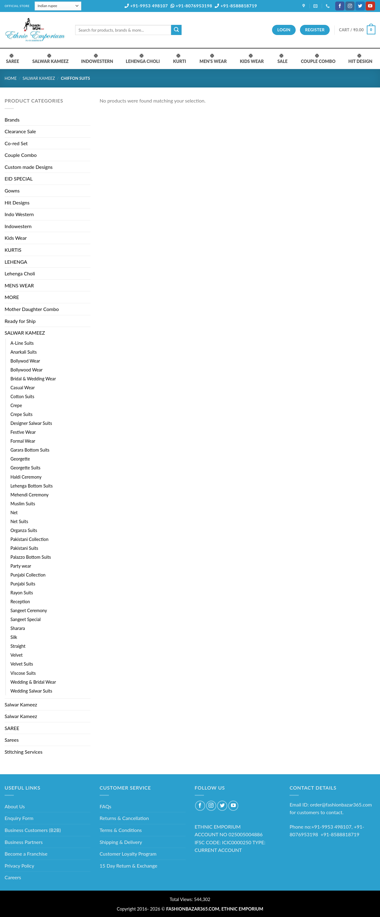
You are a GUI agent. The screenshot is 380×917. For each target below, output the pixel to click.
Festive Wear (23, 432)
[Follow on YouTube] (370, 6)
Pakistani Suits (24, 548)
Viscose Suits (23, 673)
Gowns (12, 190)
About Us (15, 806)
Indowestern (18, 226)
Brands (12, 119)
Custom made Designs (29, 167)
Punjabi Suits (22, 583)
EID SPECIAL (19, 178)
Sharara (17, 628)
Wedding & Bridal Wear (33, 682)
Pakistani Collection (29, 539)
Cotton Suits (22, 396)
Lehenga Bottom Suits (31, 485)
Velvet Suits (21, 663)
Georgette (20, 458)
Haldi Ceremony (25, 477)
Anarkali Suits (23, 352)
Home (11, 78)
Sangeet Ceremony (28, 610)
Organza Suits (23, 530)
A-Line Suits (22, 343)
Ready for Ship (20, 321)
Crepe (16, 405)
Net (13, 512)
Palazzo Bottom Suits (30, 557)
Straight (17, 646)
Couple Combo (21, 155)
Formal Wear (22, 441)
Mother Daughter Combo (32, 309)
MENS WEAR (19, 285)
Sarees (12, 740)
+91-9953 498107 (146, 5)
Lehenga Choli (20, 273)
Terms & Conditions (121, 830)
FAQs (105, 806)
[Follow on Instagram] (350, 6)
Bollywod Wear (25, 360)
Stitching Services (24, 752)
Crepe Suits (21, 414)
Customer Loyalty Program (128, 854)
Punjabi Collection (27, 574)
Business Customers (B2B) (33, 830)
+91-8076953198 (191, 5)
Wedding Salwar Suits (31, 691)
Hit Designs (17, 202)
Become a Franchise (26, 854)
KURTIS (13, 250)
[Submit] (176, 30)
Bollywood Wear (26, 369)
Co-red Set (16, 143)
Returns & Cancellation (124, 818)
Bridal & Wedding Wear (33, 378)
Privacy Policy (19, 865)
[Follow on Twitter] (360, 6)
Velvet (16, 655)
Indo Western (19, 214)
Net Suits (19, 521)
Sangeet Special (25, 619)
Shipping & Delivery (121, 842)
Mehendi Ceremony (29, 494)
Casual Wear (22, 387)
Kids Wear (16, 238)
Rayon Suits (21, 592)
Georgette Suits (25, 467)
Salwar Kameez (21, 704)
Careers (13, 877)
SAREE (12, 728)
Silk (13, 637)
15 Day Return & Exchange (128, 865)
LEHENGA (16, 262)
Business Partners (24, 842)
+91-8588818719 (236, 5)
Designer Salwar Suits (31, 423)
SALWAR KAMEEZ (39, 78)
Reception (20, 601)
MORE (12, 297)
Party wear (20, 566)
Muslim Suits (22, 503)
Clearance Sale (20, 131)
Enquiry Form (19, 818)
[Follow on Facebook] (339, 6)
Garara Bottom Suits (29, 450)
